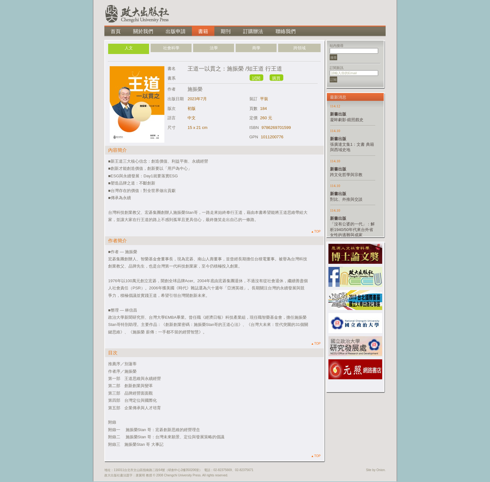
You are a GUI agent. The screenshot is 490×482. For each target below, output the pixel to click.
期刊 (226, 31)
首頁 (116, 31)
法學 (214, 48)
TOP (316, 231)
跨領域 (299, 48)
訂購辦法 (253, 31)
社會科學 (171, 48)
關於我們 (143, 31)
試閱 (256, 78)
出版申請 (176, 31)
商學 (256, 48)
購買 (276, 78)
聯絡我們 (286, 31)
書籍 (203, 31)
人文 (129, 48)
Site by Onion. (376, 470)
